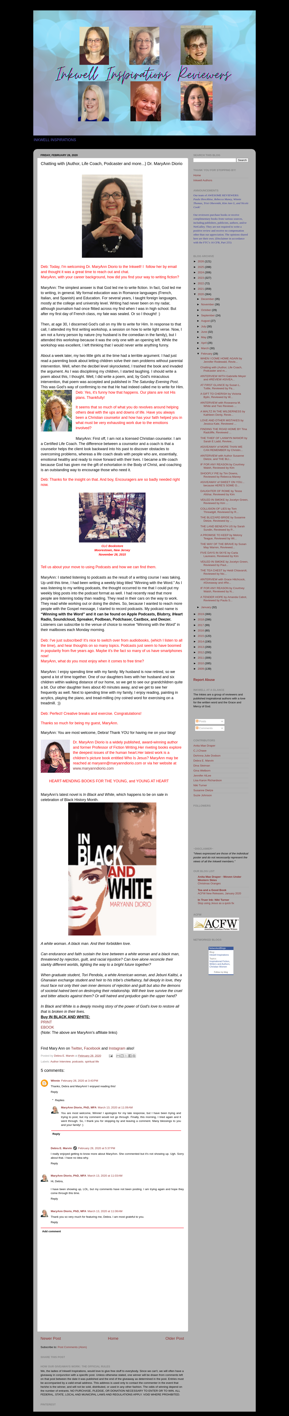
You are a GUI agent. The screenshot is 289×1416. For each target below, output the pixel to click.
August (206, 320)
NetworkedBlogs (217, 948)
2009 (201, 668)
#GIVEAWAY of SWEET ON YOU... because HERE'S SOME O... (222, 484)
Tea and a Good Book (212, 890)
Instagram (117, 1048)
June (204, 331)
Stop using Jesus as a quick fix (216, 903)
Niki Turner (200, 785)
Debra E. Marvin (61, 1148)
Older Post (174, 1338)
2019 (201, 614)
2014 (201, 641)
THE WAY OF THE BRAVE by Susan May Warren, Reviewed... (223, 545)
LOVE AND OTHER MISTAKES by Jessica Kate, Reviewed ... (222, 422)
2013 (201, 646)
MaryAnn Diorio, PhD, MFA (79, 1107)
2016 (201, 630)
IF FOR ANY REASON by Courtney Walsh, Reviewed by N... (222, 590)
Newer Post (51, 1338)
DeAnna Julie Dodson (207, 755)
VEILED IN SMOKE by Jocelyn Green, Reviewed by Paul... (224, 563)
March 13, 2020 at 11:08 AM (105, 1211)
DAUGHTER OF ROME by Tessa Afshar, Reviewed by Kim (221, 492)
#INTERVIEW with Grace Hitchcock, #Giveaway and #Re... (223, 581)
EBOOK (47, 1027)
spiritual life (92, 1061)
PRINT (46, 1022)
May (204, 337)
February (207, 353)
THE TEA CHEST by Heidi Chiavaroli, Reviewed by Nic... (223, 572)
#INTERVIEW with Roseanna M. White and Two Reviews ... (220, 404)
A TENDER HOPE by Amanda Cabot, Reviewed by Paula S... (223, 598)
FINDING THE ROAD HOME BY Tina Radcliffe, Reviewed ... (223, 431)
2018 (201, 619)
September (208, 315)
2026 (201, 261)
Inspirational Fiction (219, 961)
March (205, 348)
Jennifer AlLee (202, 775)
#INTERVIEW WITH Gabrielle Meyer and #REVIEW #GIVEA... (223, 378)
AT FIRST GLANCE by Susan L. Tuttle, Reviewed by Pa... (220, 386)
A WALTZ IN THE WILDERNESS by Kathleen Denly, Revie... (222, 413)
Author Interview (61, 1061)
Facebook (92, 1048)
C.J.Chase (199, 750)
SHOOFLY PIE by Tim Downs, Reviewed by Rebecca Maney (220, 475)
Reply (54, 1091)
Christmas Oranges (209, 883)
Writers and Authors (220, 964)
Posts (201, 721)
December (208, 299)
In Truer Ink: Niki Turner (213, 899)
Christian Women (218, 966)
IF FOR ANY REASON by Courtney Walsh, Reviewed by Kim (222, 466)
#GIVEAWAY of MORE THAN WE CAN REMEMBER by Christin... (221, 448)
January (206, 607)
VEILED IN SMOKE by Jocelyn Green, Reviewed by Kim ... (224, 501)
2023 (201, 277)
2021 (201, 288)
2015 (201, 635)
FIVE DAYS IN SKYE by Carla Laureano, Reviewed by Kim (219, 554)
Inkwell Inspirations (219, 955)
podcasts (77, 1061)
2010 (201, 663)
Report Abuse (204, 680)
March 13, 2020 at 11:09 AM (115, 1107)
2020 (201, 294)
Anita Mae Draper (204, 745)
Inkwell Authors (202, 180)
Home (113, 1338)
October (206, 310)
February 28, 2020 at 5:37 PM (96, 1148)
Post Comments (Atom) (72, 1347)
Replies (59, 1100)
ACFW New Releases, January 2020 (219, 893)
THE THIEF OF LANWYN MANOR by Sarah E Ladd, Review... (223, 439)
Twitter (76, 1048)
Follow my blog (221, 972)
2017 (201, 625)
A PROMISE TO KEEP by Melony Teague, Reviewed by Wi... (221, 537)
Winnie (55, 1080)
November (208, 304)
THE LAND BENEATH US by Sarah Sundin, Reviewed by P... (222, 528)
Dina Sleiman (201, 765)
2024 (201, 272)
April (204, 342)
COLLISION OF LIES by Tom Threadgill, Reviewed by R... (219, 510)
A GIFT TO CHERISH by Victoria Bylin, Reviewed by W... (220, 395)
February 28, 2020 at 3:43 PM (79, 1080)
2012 (201, 652)
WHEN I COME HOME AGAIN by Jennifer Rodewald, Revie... (221, 360)
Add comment (51, 1231)
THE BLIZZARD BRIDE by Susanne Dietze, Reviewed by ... (222, 519)
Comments (204, 728)
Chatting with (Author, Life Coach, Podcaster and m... (221, 369)
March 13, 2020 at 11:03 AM (105, 1175)
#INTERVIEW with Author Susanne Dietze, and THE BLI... (222, 457)
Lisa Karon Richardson (207, 780)
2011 (201, 657)
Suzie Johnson (202, 795)
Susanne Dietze (203, 790)
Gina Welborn (201, 770)
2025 (201, 267)
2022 (201, 283)
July (204, 326)
